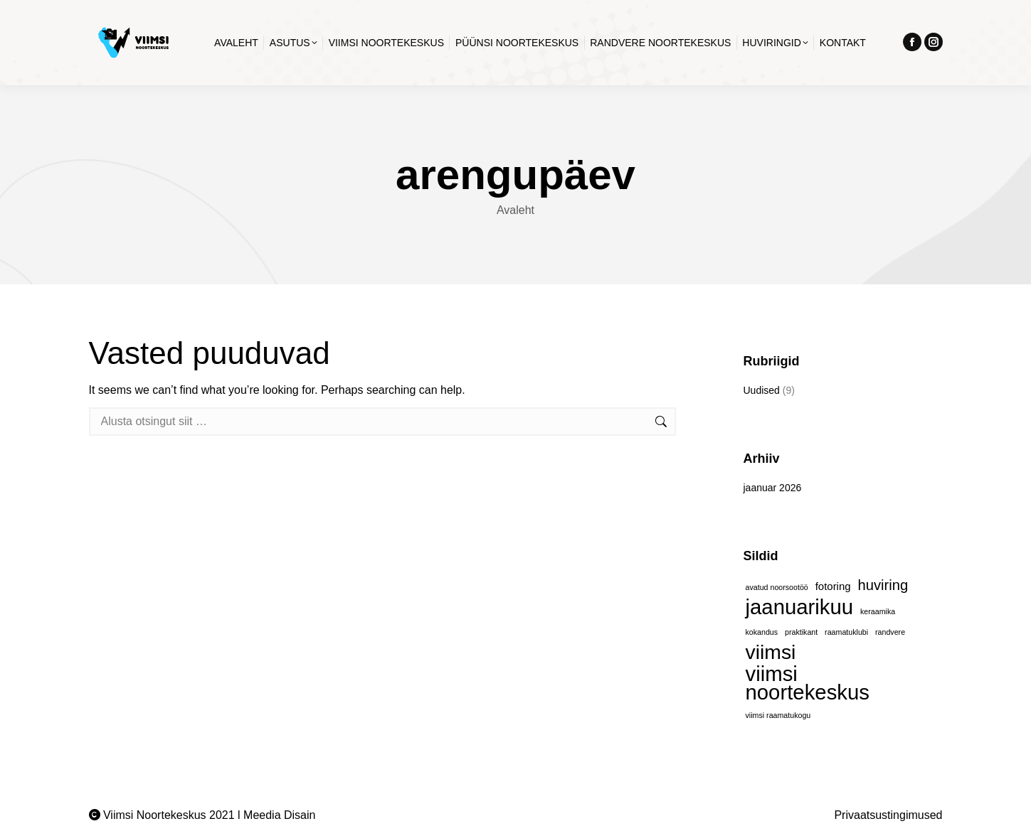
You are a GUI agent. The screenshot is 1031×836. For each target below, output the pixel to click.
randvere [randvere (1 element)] (890, 632)
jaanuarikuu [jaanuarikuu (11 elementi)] (800, 607)
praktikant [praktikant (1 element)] (801, 632)
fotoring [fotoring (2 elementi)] (833, 586)
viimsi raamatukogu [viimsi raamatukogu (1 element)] (778, 715)
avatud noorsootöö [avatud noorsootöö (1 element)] (777, 587)
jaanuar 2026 (773, 487)
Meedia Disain (279, 815)
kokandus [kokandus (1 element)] (762, 632)
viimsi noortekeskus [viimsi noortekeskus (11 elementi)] (807, 683)
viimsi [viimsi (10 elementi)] (771, 652)
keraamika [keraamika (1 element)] (877, 611)
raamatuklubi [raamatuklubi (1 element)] (846, 632)
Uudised (762, 390)
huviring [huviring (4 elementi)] (883, 585)
